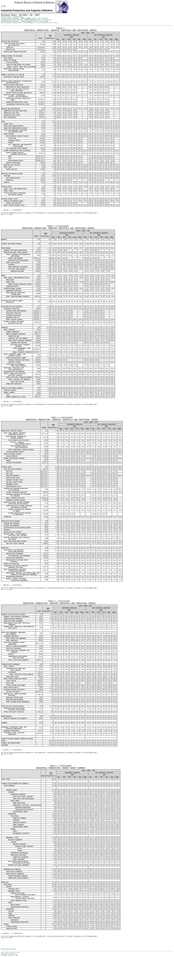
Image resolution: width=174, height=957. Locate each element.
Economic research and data (12, 952)
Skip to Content (4, 13)
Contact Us (13, 953)
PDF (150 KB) (44, 21)
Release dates (6, 17)
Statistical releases (8, 949)
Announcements (29, 22)
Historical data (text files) (47, 22)
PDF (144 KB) (43, 18)
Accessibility (4, 953)
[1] (54, 38)
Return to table (6, 214)
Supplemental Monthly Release (11, 20)
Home (2, 952)
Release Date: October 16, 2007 (6, 26)
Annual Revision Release (10, 21)
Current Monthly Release (10, 18)
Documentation (18, 17)
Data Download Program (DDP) (11, 22)
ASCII (34, 18)
